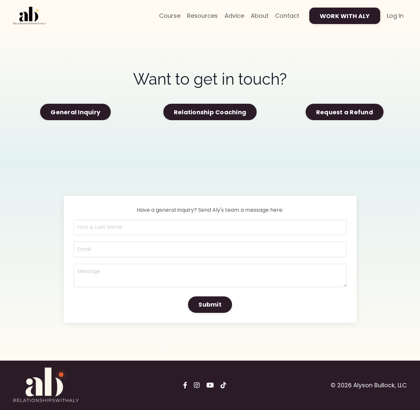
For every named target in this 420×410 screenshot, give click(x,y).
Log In (395, 16)
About (259, 16)
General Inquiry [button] (75, 112)
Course (169, 16)
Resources (202, 16)
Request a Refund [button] (344, 112)
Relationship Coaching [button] (210, 112)
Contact (287, 16)
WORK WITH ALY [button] (345, 16)
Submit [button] (210, 304)
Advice (234, 16)
